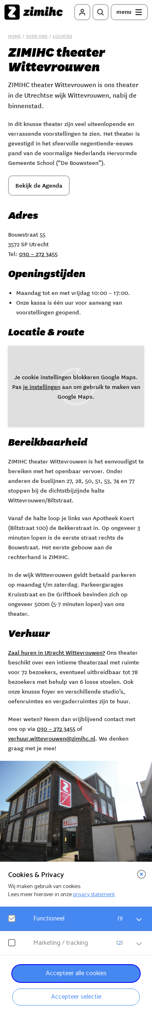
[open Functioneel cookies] (139, 920)
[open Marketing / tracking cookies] (139, 944)
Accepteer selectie (76, 996)
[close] (141, 874)
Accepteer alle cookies (76, 973)
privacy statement (94, 894)
